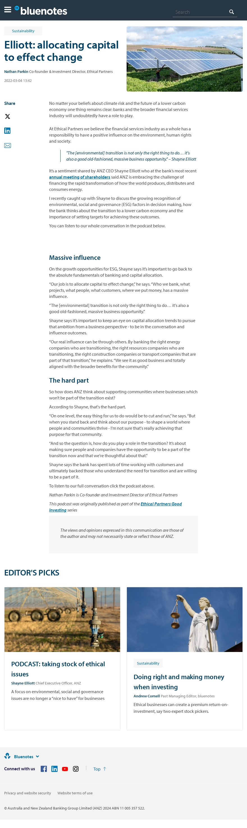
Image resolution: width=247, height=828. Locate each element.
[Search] (205, 11)
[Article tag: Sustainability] (148, 663)
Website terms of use (75, 792)
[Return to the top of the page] (99, 769)
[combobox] (205, 11)
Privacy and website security (27, 792)
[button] (7, 10)
